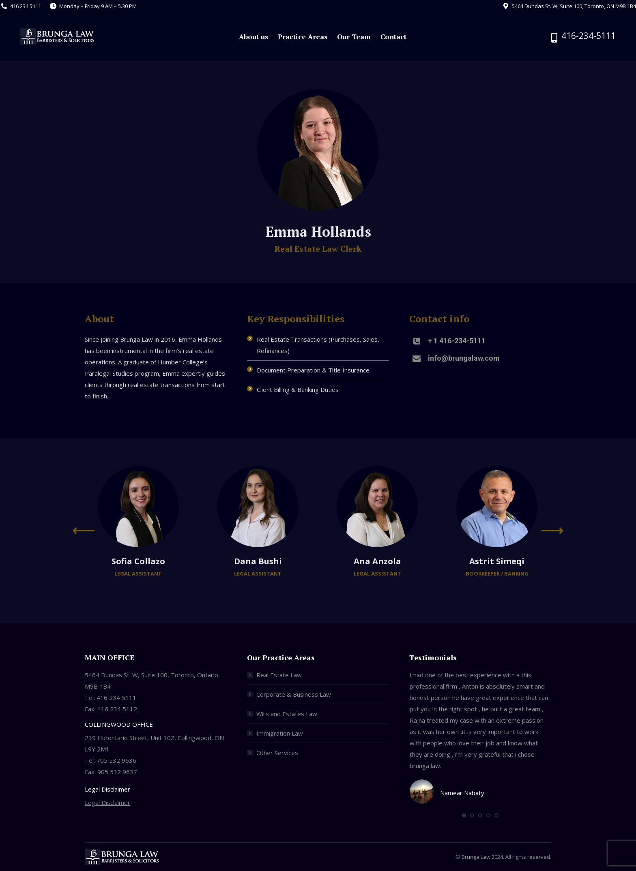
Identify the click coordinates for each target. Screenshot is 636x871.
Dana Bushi (258, 561)
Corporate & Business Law (293, 694)
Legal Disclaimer (107, 802)
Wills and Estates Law (286, 714)
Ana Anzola (377, 561)
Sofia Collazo (138, 561)
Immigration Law (279, 733)
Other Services (277, 753)
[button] (464, 815)
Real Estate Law (279, 675)
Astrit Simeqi (496, 561)
